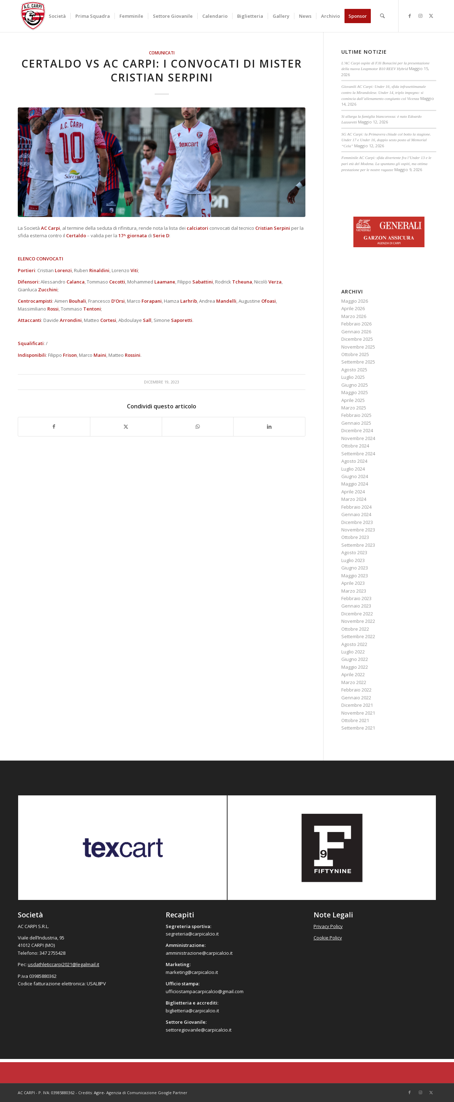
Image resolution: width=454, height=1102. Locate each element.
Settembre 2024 (358, 453)
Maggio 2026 (354, 301)
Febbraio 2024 (356, 507)
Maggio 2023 (354, 575)
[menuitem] (57, 16)
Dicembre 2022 (357, 613)
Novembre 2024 (358, 438)
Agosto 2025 (354, 369)
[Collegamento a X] (431, 15)
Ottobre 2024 (355, 446)
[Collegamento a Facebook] (409, 15)
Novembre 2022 (358, 621)
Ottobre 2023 (355, 537)
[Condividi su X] (126, 426)
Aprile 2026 (353, 308)
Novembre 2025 (358, 347)
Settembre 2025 (358, 362)
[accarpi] (33, 16)
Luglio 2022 (353, 651)
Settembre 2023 (358, 545)
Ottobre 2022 (355, 629)
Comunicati (162, 52)
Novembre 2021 (358, 713)
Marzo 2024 (353, 499)
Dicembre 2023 (357, 522)
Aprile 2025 (353, 400)
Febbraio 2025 (356, 415)
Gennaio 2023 (356, 606)
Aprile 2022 (353, 674)
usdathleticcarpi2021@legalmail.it (63, 964)
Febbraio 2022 (356, 690)
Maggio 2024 (354, 484)
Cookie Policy (328, 937)
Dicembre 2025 (357, 339)
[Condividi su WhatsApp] (198, 426)
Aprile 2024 (353, 491)
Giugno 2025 (354, 385)
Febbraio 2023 (356, 598)
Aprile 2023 (353, 583)
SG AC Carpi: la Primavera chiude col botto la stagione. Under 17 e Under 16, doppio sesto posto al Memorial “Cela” (386, 140)
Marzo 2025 (353, 407)
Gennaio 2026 (356, 331)
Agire (99, 1092)
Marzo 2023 (353, 591)
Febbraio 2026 (356, 323)
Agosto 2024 (354, 461)
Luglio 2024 (353, 469)
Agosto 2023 (354, 552)
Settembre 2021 (358, 728)
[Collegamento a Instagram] (420, 15)
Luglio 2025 (353, 377)
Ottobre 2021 (355, 720)
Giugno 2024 (354, 476)
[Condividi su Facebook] (54, 426)
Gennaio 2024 (356, 514)
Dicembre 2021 (357, 705)
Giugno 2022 (354, 659)
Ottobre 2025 (355, 354)
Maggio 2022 (354, 667)
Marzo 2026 (353, 316)
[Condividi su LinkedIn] (269, 426)
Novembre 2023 (358, 529)
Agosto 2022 (354, 644)
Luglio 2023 (353, 560)
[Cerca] (382, 16)
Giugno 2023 (354, 568)
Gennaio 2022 (356, 697)
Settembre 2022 (358, 636)
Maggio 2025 (354, 392)
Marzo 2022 (353, 682)
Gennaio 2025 (356, 423)
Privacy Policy (328, 926)
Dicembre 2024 (357, 430)
